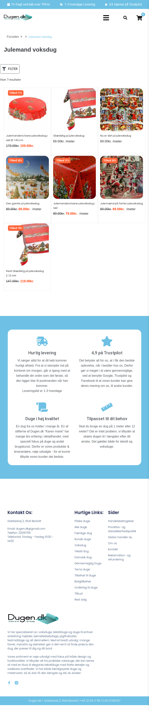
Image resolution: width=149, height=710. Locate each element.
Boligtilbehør (82, 586)
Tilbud (78, 598)
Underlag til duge (86, 592)
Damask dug (83, 562)
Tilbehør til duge (85, 580)
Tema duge (82, 574)
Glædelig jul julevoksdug (71, 137)
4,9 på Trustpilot (106, 357)
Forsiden (12, 36)
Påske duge (82, 526)
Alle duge (80, 532)
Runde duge (82, 544)
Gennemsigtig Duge (87, 568)
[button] (106, 17)
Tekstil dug (81, 556)
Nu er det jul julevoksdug (118, 137)
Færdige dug (83, 538)
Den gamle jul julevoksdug (25, 206)
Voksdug (80, 550)
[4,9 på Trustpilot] (107, 346)
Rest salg (80, 604)
